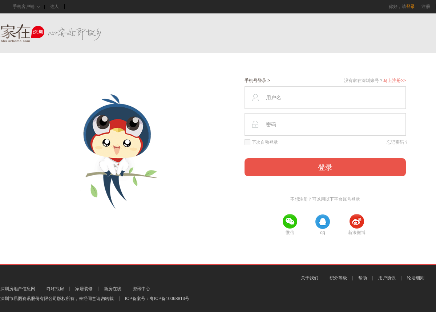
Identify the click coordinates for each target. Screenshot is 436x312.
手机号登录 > (257, 80)
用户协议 (387, 277)
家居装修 (84, 288)
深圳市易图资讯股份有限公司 (28, 298)
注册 (425, 6)
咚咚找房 (55, 288)
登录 (410, 6)
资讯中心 (141, 288)
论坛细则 (415, 277)
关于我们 (309, 277)
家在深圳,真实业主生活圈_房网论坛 (63, 33)
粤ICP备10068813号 (169, 298)
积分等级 (338, 277)
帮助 (362, 277)
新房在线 (112, 288)
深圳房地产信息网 (17, 288)
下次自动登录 (261, 142)
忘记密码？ (397, 142)
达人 (54, 6)
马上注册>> (394, 80)
